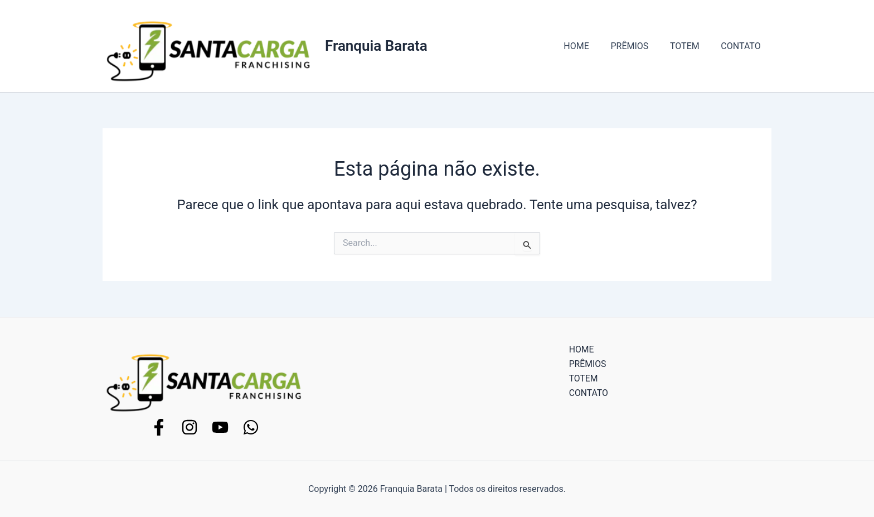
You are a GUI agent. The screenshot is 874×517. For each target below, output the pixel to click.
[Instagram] (189, 427)
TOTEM (690, 46)
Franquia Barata (376, 45)
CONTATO (743, 46)
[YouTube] (220, 427)
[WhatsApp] (250, 427)
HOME (589, 46)
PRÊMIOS (639, 46)
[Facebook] (158, 427)
